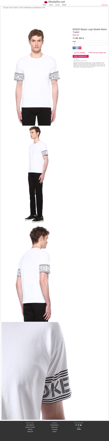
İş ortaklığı (54, 429)
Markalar (30, 429)
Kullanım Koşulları (30, 427)
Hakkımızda (54, 427)
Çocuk (57, 5)
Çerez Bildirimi (30, 425)
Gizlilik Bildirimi (54, 425)
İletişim (54, 431)
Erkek (51, 5)
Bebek (64, 5)
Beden (74, 41)
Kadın (44, 5)
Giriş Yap (105, 5)
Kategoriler (30, 431)
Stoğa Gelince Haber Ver (97, 52)
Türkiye (79, 429)
